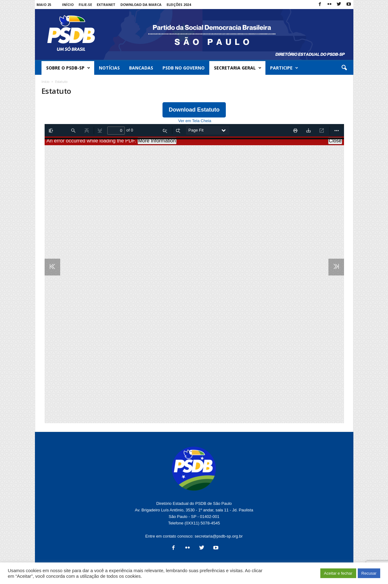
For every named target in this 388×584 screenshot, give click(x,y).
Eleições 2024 (179, 4)
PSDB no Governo (183, 68)
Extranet (106, 4)
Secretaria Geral (237, 68)
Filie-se (85, 4)
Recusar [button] (368, 573)
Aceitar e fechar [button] (338, 573)
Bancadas (141, 68)
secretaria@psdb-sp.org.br (219, 536)
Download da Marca (141, 4)
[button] (344, 68)
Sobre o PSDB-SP (68, 68)
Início (68, 4)
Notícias (109, 68)
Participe (284, 68)
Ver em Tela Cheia (194, 120)
